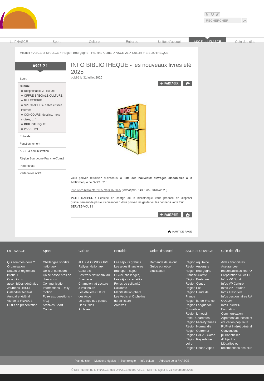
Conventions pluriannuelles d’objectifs (230, 335)
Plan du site (82, 360)
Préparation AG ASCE (236, 275)
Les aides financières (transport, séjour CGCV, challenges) (128, 271)
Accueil (25, 52)
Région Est (193, 288)
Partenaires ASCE (31, 173)
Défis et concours (55, 270)
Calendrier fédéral (19, 292)
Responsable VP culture (39, 91)
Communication (232, 313)
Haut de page (182, 231)
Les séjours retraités (128, 279)
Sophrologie (128, 360)
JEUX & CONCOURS (93, 262)
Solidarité (120, 288)
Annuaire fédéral (18, 296)
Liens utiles (86, 305)
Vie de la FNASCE (20, 300)
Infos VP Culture (232, 283)
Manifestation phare (127, 292)
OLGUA (226, 300)
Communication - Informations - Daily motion (56, 288)
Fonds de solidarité (127, 283)
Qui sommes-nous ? (21, 262)
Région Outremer (197, 330)
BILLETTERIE (33, 100)
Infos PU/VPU (230, 305)
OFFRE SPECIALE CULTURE (43, 95)
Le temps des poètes (92, 300)
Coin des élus (231, 251)
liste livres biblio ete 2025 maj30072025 (96, 190)
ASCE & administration (34, 151)
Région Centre (195, 283)
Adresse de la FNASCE (174, 360)
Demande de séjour (163, 262)
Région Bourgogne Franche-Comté (42, 158)
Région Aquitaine (197, 262)
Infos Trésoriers (232, 292)
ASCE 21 (122, 52)
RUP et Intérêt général (236, 326)
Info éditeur (148, 360)
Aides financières (233, 262)
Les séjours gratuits (127, 262)
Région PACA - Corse (200, 335)
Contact (48, 309)
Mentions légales (105, 360)
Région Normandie (198, 326)
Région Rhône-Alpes (200, 348)
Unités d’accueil (161, 251)
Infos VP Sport (231, 279)
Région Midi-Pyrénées (201, 322)
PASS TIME (31, 129)
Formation (228, 309)
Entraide (25, 136)
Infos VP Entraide (233, 288)
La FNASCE (16, 251)
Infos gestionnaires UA (236, 296)
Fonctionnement (30, 143)
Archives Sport (53, 305)
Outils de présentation (22, 305)
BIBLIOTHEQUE (157, 52)
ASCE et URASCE (46, 52)
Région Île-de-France (200, 300)
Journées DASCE (19, 288)
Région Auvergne (197, 266)
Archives (84, 309)
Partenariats (27, 166)
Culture (137, 52)
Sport (23, 78)
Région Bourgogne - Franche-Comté (87, 52)
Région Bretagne (197, 279)
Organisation (16, 266)
